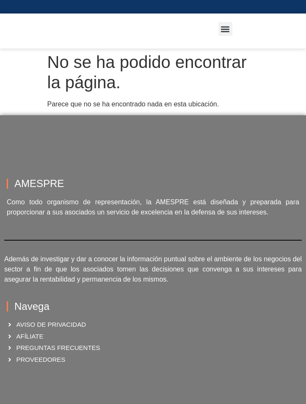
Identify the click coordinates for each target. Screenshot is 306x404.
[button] (225, 29)
